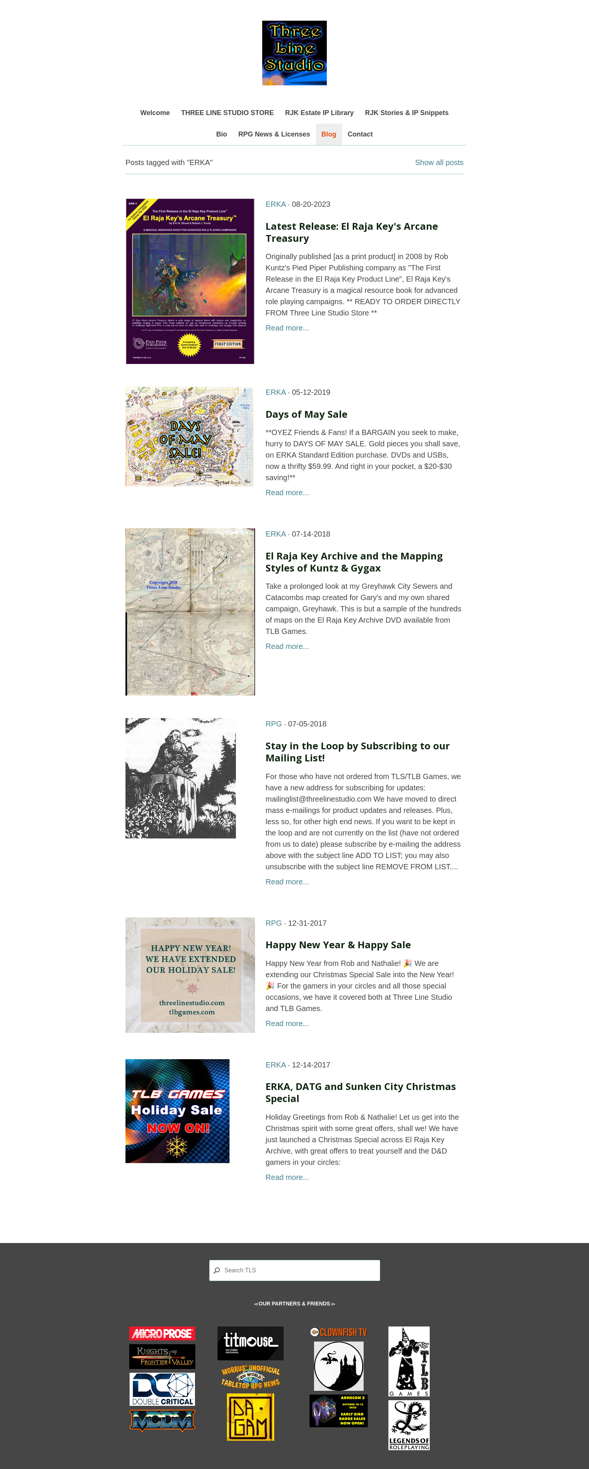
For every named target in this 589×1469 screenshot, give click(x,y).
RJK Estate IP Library (319, 113)
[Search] (294, 1270)
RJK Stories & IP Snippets (407, 113)
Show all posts (439, 162)
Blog (329, 134)
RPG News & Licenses (274, 134)
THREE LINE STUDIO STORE (227, 113)
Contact (360, 134)
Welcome (155, 113)
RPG (274, 724)
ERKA (275, 204)
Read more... (287, 328)
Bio (221, 134)
